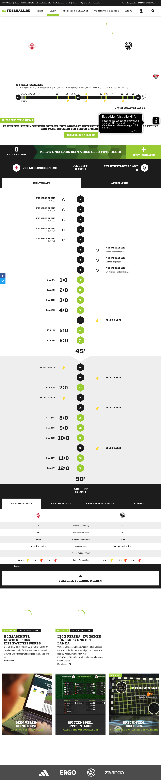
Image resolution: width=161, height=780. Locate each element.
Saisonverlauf (61, 504)
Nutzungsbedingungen (38, 773)
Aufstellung (119, 183)
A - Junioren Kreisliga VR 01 (80, 23)
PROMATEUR (7, 3)
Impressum (6, 773)
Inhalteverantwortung (69, 773)
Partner (75, 3)
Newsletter (96, 3)
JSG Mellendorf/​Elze (32, 58)
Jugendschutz (54, 773)
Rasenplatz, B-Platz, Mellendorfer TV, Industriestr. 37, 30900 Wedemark (80, 33)
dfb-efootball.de (41, 3)
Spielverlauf (41, 183)
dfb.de (16, 3)
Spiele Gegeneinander (100, 504)
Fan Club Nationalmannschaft (59, 3)
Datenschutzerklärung (20, 773)
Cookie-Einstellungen (86, 773)
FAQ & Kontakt (85, 3)
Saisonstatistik (21, 504)
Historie (139, 504)
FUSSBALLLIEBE (27, 3)
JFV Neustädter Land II (128, 60)
